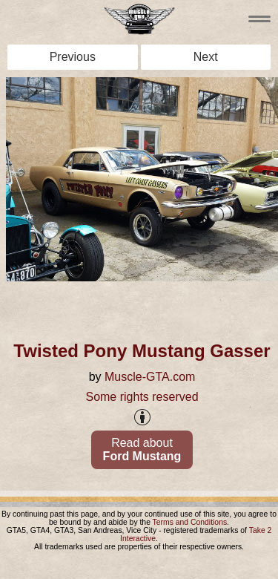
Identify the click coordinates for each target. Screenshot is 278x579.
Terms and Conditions (190, 522)
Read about (142, 449)
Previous (73, 56)
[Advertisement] (142, 305)
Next (205, 56)
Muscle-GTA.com (150, 376)
